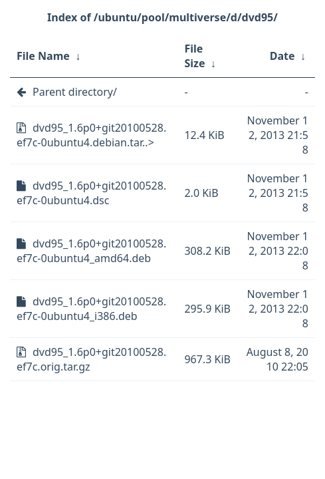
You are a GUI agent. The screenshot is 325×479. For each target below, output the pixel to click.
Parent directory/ (75, 91)
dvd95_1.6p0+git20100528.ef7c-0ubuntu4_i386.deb (91, 308)
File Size (194, 56)
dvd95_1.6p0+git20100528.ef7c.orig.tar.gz (91, 359)
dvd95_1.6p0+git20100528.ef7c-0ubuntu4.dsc (91, 193)
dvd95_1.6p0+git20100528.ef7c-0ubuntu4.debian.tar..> (91, 135)
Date (282, 56)
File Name (43, 56)
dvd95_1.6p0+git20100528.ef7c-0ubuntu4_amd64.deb (91, 250)
